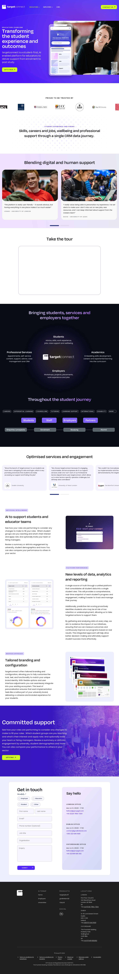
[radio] (23, 800)
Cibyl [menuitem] (58, 7)
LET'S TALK (9, 757)
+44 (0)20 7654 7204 (74, 816)
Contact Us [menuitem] (109, 7)
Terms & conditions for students (46, 960)
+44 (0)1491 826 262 (73, 856)
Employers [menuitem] (47, 7)
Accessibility (97, 959)
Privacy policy (60, 960)
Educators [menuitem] (33, 7)
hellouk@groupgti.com (75, 813)
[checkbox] (34, 803)
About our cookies (70, 960)
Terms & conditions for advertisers (27, 960)
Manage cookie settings (83, 960)
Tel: (90, 909)
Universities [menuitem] (42, 904)
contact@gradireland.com (76, 833)
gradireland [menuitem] (64, 901)
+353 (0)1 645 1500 (73, 836)
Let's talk (9, 70)
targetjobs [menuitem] (64, 897)
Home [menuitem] (40, 897)
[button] (54, 225)
